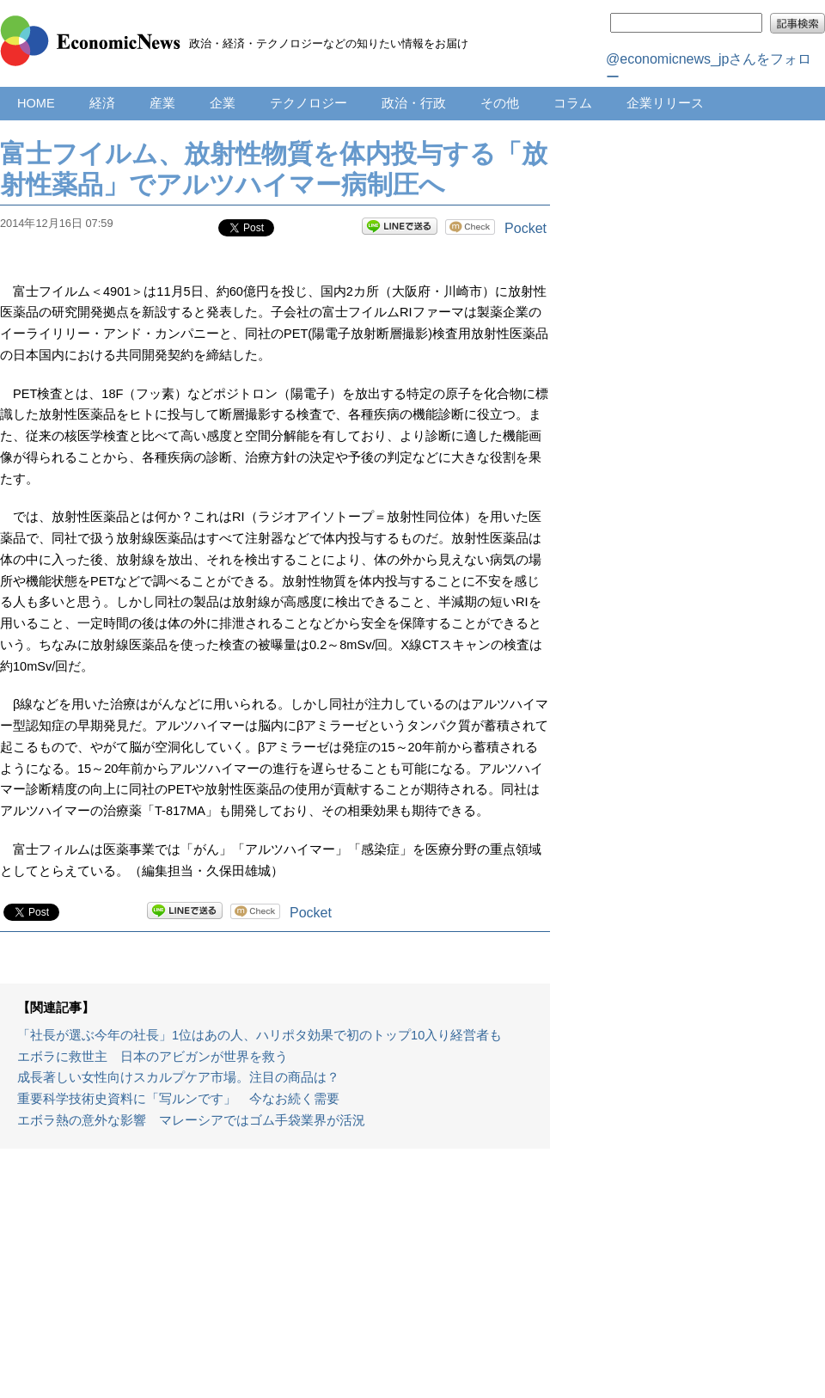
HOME (36, 103)
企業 (222, 103)
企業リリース (665, 103)
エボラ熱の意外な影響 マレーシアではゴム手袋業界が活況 (191, 1120)
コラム (572, 103)
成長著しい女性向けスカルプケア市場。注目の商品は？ (178, 1077)
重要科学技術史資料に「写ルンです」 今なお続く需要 (178, 1099)
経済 (102, 103)
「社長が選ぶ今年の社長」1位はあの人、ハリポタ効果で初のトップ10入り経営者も (259, 1035)
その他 (499, 103)
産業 (162, 103)
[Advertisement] (275, 1281)
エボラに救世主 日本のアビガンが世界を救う (152, 1057)
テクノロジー (308, 103)
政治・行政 (414, 103)
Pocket (525, 228)
